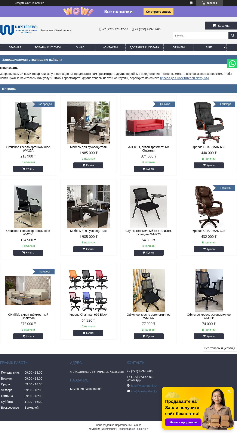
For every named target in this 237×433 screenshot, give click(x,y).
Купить (30, 168)
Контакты (110, 47)
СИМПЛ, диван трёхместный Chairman (28, 316)
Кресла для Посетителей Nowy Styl (184, 78)
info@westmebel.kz (144, 391)
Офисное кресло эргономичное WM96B (209, 316)
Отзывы (178, 47)
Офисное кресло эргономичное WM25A (28, 148)
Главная (15, 47)
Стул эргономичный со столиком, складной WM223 (149, 232)
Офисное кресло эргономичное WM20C (28, 232)
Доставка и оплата (144, 47)
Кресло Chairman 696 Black (88, 314)
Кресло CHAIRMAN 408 (209, 231)
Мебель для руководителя (88, 147)
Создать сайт (23, 2)
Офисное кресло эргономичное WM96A (148, 316)
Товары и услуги (48, 47)
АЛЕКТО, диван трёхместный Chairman (148, 148)
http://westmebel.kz (144, 385)
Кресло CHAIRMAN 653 (209, 147)
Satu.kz (136, 425)
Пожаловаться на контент (133, 428)
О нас (80, 47)
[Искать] (232, 35)
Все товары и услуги (218, 348)
